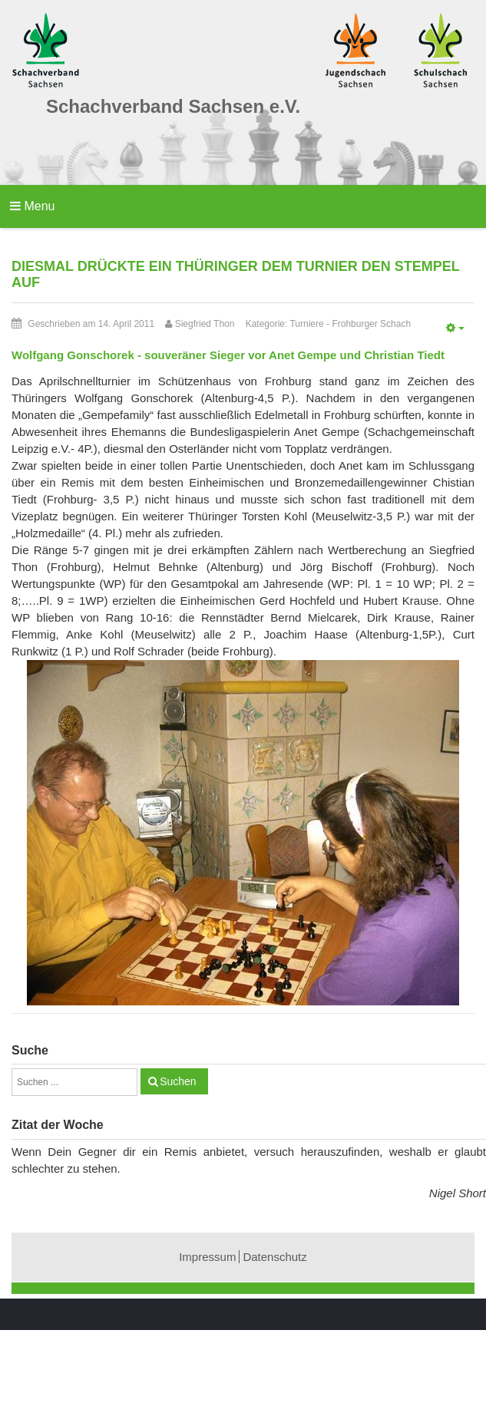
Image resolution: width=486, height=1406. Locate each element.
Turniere (306, 323)
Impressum (207, 1256)
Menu (32, 206)
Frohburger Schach (371, 323)
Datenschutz (274, 1256)
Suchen (178, 1081)
